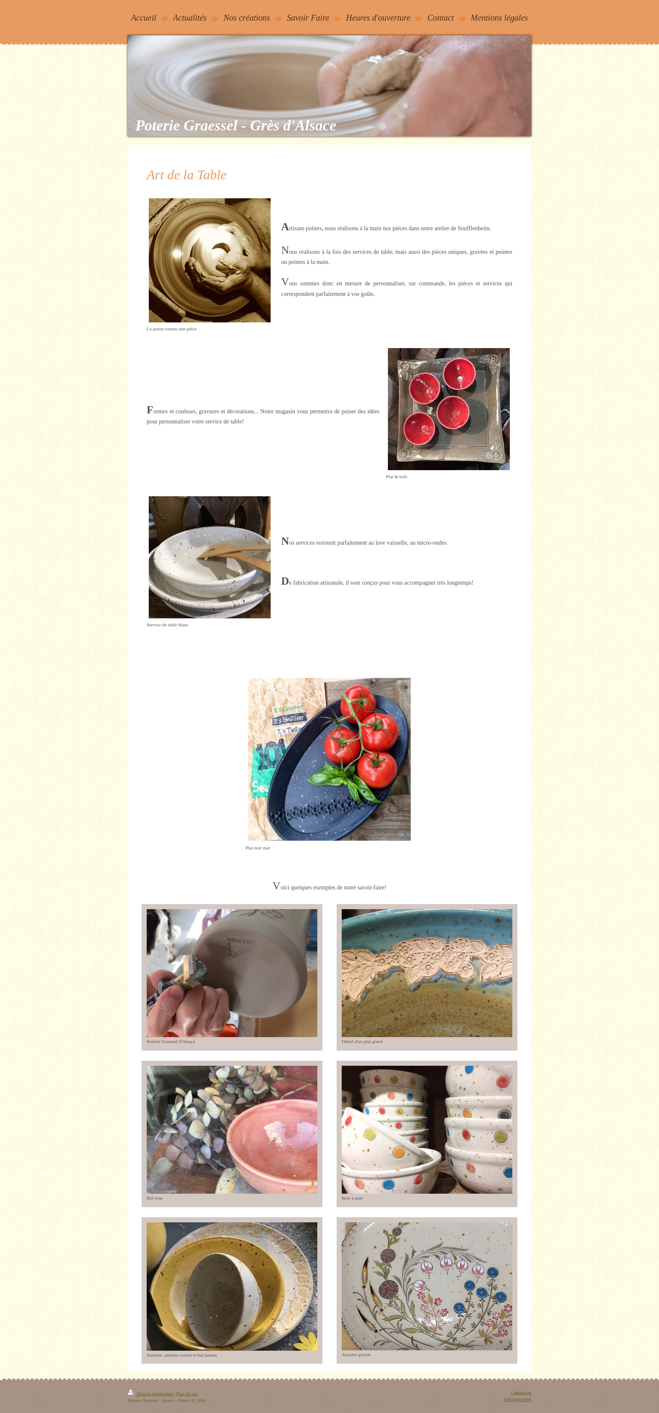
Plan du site (187, 1393)
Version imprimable (151, 1393)
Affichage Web (517, 1399)
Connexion (521, 1392)
